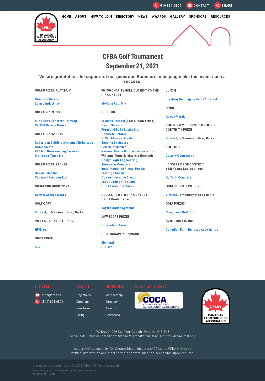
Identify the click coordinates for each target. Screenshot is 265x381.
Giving (80, 315)
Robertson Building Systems (55, 142)
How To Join (101, 16)
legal (52, 374)
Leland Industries (47, 103)
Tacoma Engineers (114, 142)
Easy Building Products (118, 181)
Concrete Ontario (47, 99)
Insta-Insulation (112, 168)
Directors (82, 301)
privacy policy (40, 374)
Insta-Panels (135, 168)
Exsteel (212, 99)
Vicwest (40, 212)
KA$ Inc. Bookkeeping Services (57, 151)
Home (66, 16)
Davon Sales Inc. (46, 173)
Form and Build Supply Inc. (120, 129)
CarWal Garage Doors (50, 125)
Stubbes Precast (113, 121)
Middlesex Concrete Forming (56, 121)
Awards (159, 16)
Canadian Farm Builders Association (192, 229)
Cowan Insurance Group (118, 177)
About (80, 16)
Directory (125, 16)
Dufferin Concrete (178, 177)
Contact (202, 5)
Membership (114, 295)
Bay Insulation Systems (118, 208)
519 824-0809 (170, 5)
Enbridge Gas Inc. (113, 173)
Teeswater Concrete (115, 164)
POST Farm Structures (117, 186)
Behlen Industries (113, 147)
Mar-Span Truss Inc (49, 155)
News (143, 16)
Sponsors (198, 16)
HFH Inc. (41, 229)
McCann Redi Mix (113, 103)
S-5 (37, 247)
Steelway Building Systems (185, 99)
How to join (83, 308)
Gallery (177, 16)
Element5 (108, 242)
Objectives (83, 295)
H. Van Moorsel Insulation (119, 138)
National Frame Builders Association (127, 151)
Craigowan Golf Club (180, 212)
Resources (220, 16)
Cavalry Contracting (180, 155)
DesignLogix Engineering (119, 160)
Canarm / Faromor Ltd (51, 177)
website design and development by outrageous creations (64, 370)
